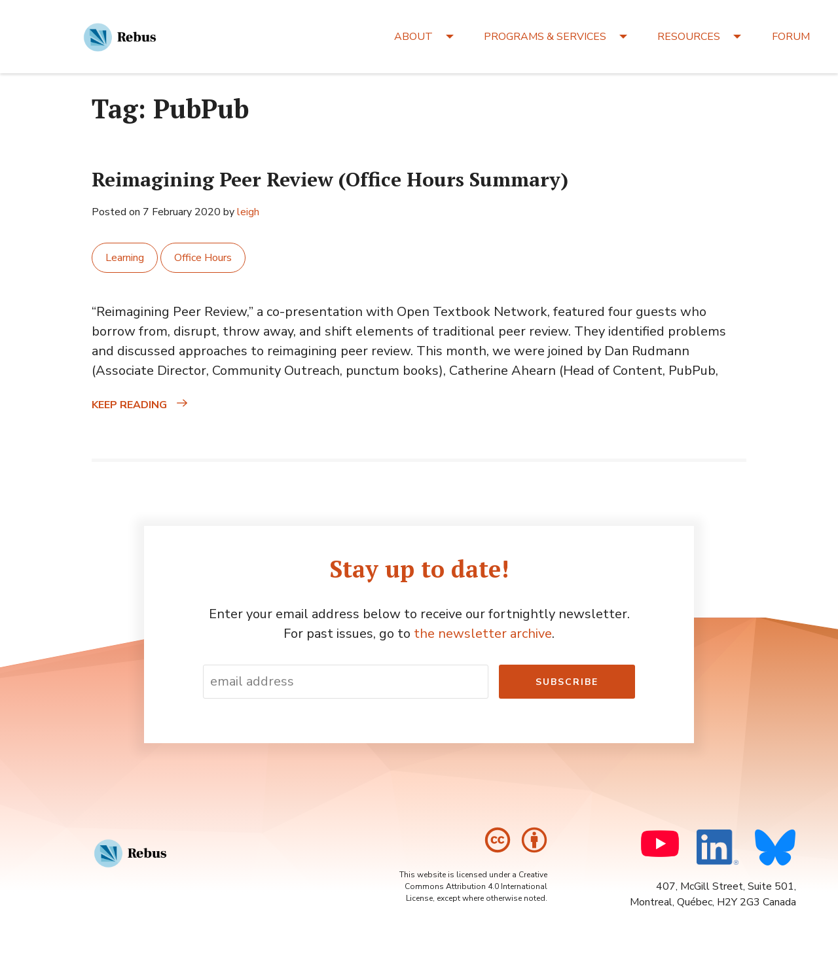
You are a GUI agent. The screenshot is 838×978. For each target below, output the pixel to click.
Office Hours (203, 258)
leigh (248, 212)
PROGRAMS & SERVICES (545, 36)
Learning (124, 258)
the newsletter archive (483, 633)
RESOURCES (688, 36)
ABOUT (413, 36)
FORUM (791, 36)
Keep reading (166, 405)
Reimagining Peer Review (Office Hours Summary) (330, 179)
